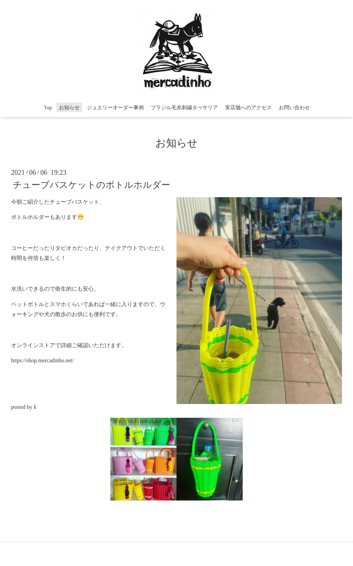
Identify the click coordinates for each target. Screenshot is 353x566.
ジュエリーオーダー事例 (115, 107)
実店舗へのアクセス (248, 107)
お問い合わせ (294, 107)
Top (48, 107)
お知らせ (69, 107)
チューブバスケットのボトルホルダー (91, 185)
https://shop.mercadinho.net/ (42, 360)
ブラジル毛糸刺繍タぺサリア (184, 107)
